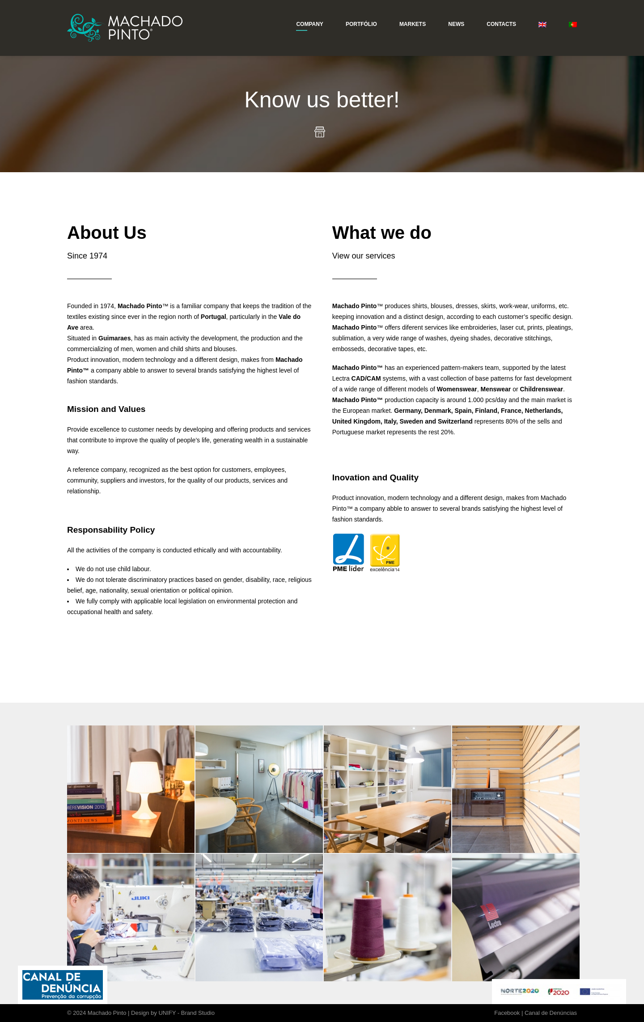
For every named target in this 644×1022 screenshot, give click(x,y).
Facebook (507, 1012)
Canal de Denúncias (551, 1012)
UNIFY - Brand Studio (186, 1012)
